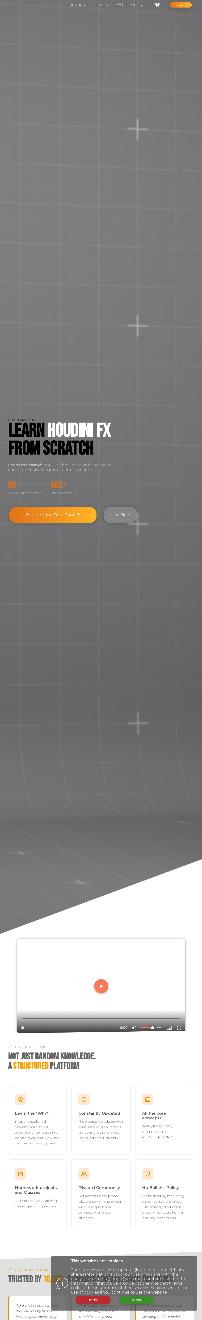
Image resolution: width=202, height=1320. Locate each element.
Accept (137, 1300)
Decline (93, 1300)
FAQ (119, 4)
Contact (139, 4)
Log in (180, 4)
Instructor (78, 4)
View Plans (120, 515)
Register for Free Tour (53, 515)
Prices (102, 4)
